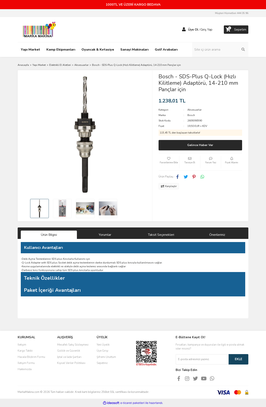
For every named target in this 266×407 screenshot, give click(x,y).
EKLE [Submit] (238, 359)
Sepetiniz (102, 363)
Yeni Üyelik (103, 345)
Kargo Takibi (25, 351)
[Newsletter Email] (202, 359)
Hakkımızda (25, 369)
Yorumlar (105, 234)
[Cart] (236, 29)
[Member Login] (184, 29)
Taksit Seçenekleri (161, 234)
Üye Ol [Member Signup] (193, 29)
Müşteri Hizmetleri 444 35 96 (231, 13)
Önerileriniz (217, 234)
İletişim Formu (26, 363)
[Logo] (38, 29)
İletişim (22, 345)
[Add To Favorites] (169, 162)
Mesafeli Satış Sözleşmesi (73, 345)
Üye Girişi (102, 351)
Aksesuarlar (194, 109)
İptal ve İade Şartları (69, 357)
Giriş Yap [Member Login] (206, 29)
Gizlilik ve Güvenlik (68, 351)
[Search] (220, 49)
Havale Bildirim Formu (31, 357)
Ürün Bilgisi (49, 234)
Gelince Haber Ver (200, 145)
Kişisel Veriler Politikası (71, 363)
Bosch (191, 115)
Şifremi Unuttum (106, 357)
